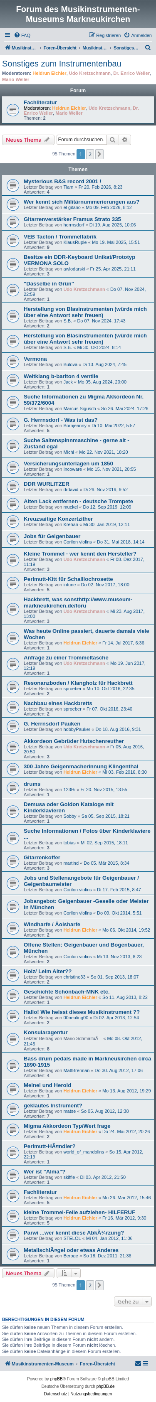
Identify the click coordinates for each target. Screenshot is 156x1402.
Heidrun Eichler (49, 73)
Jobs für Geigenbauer (52, 536)
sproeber (72, 688)
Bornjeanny (75, 425)
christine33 (74, 976)
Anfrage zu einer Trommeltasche (66, 657)
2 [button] (90, 154)
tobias (69, 842)
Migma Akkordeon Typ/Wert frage (67, 1126)
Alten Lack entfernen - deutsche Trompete (78, 501)
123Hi (69, 789)
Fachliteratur (40, 102)
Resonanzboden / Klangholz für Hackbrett (78, 683)
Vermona (35, 359)
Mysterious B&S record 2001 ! (63, 181)
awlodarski (74, 268)
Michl (68, 452)
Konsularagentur (46, 1032)
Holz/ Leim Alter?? (48, 971)
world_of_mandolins (83, 1151)
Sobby (69, 816)
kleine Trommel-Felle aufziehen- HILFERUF (79, 1212)
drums (32, 784)
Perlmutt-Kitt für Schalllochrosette (68, 579)
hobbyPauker (76, 729)
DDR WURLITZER (46, 484)
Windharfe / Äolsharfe (52, 924)
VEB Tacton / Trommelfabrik (60, 237)
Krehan (70, 524)
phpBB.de (106, 1386)
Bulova (70, 364)
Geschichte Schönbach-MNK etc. (67, 992)
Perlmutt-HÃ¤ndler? (50, 1146)
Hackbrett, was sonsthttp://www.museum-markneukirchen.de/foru (78, 602)
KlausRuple (75, 242)
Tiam (68, 186)
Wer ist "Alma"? (44, 1171)
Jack (68, 381)
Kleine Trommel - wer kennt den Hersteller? (80, 554)
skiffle (69, 1177)
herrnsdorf (73, 224)
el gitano (72, 207)
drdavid (70, 489)
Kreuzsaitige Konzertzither (58, 519)
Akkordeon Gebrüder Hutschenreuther (74, 741)
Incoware (72, 469)
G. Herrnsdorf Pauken (52, 724)
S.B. (67, 320)
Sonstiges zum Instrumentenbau (61, 63)
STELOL (72, 1238)
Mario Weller (15, 79)
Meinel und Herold (47, 1085)
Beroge (70, 1255)
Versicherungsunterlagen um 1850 (68, 463)
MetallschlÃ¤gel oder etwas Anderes (71, 1250)
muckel (70, 506)
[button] (99, 154)
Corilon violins (77, 541)
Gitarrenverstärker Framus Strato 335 (72, 219)
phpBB (56, 1379)
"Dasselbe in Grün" (49, 283)
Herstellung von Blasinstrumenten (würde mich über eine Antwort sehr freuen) (85, 312)
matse (69, 1111)
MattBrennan (76, 1070)
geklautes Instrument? (53, 1105)
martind (71, 863)
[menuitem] (22, 35)
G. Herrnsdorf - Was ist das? (61, 420)
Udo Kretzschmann (90, 73)
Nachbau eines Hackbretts (58, 703)
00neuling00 (75, 1017)
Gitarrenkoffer (42, 857)
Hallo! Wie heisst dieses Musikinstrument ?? (82, 1012)
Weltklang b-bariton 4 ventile (61, 376)
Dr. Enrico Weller (131, 73)
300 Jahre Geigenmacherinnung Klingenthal (81, 766)
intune (69, 584)
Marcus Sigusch (79, 408)
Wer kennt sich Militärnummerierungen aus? (81, 202)
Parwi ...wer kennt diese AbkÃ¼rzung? (74, 1233)
